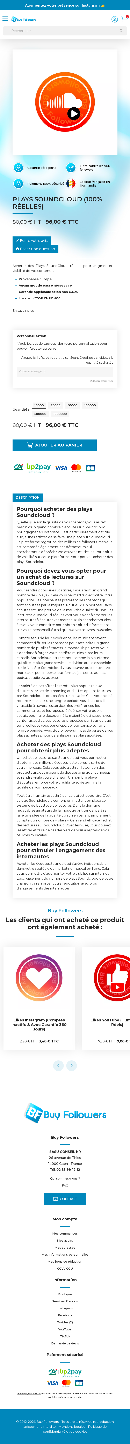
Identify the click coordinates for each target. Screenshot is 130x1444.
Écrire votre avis (32, 241)
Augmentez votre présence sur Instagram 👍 (65, 5)
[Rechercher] (65, 30)
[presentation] (58, 1065)
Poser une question (35, 249)
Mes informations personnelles (65, 1254)
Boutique (65, 1294)
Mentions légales (72, 1427)
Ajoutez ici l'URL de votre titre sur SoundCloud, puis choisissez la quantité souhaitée (67, 360)
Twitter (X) (65, 1322)
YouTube (65, 1329)
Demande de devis (65, 1343)
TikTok (65, 1336)
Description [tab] (28, 497)
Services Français (65, 1301)
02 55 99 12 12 (68, 1170)
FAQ (65, 1185)
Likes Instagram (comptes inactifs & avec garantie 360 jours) (40, 1025)
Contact (65, 1199)
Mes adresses (65, 1247)
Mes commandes (65, 1233)
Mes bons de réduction (65, 1261)
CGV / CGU (65, 1268)
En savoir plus (23, 311)
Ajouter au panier (54, 445)
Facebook (65, 1315)
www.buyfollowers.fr (29, 1393)
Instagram (65, 1308)
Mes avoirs (65, 1240)
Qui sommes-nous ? (65, 1178)
